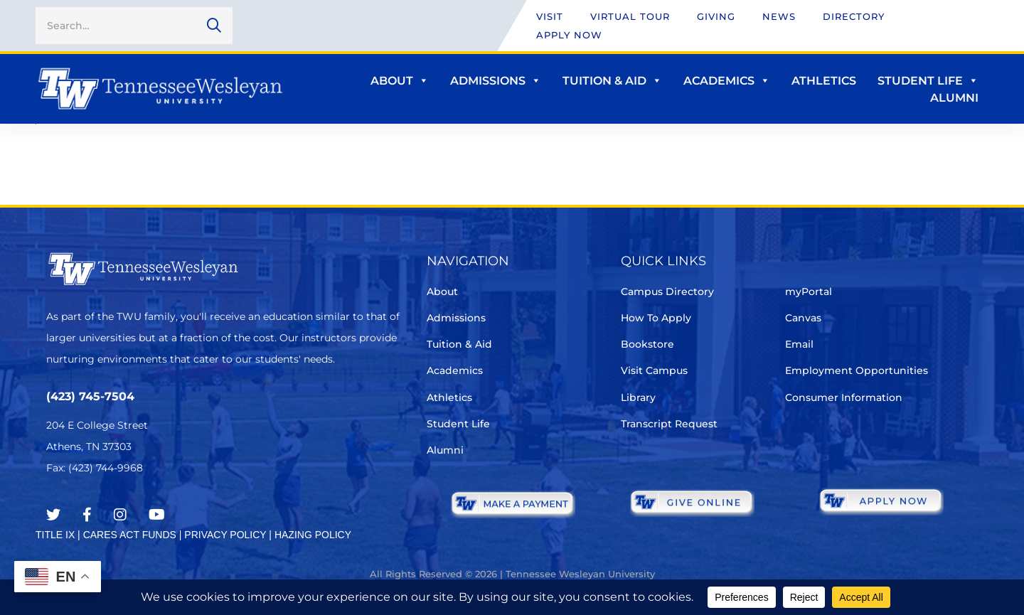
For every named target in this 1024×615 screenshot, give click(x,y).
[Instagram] (120, 514)
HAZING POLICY (312, 534)
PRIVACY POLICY (225, 534)
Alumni (954, 98)
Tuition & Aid (612, 81)
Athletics (823, 80)
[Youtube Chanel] (156, 514)
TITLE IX (55, 534)
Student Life (928, 81)
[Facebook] (87, 514)
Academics (726, 81)
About (399, 81)
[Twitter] (53, 514)
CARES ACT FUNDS (129, 534)
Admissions (495, 81)
